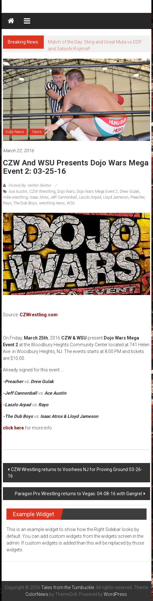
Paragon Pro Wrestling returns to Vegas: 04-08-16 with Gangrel (78, 493)
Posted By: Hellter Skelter (29, 185)
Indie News (14, 132)
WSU (71, 203)
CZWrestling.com (39, 314)
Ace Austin (18, 191)
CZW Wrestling (42, 191)
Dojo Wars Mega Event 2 (97, 191)
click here (13, 427)
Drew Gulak (129, 191)
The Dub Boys (25, 203)
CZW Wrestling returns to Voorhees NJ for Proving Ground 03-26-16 (75, 472)
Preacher (137, 197)
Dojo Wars (66, 191)
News (37, 132)
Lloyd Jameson (116, 197)
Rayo (7, 203)
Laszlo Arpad (90, 197)
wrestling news (52, 203)
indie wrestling (15, 197)
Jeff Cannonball (64, 197)
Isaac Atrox (39, 197)
